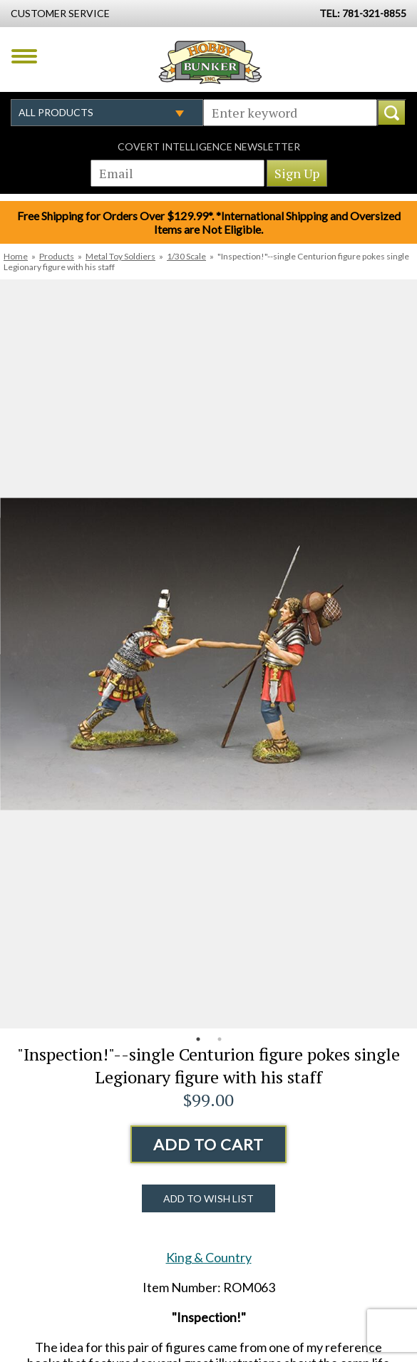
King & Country (209, 1257)
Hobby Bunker (210, 62)
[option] (208, 653)
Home (16, 256)
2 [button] (219, 1039)
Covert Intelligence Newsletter (209, 146)
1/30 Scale (186, 256)
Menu (24, 56)
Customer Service (60, 13)
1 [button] (198, 1039)
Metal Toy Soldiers (120, 256)
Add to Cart (208, 1144)
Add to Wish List (208, 1198)
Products (56, 256)
